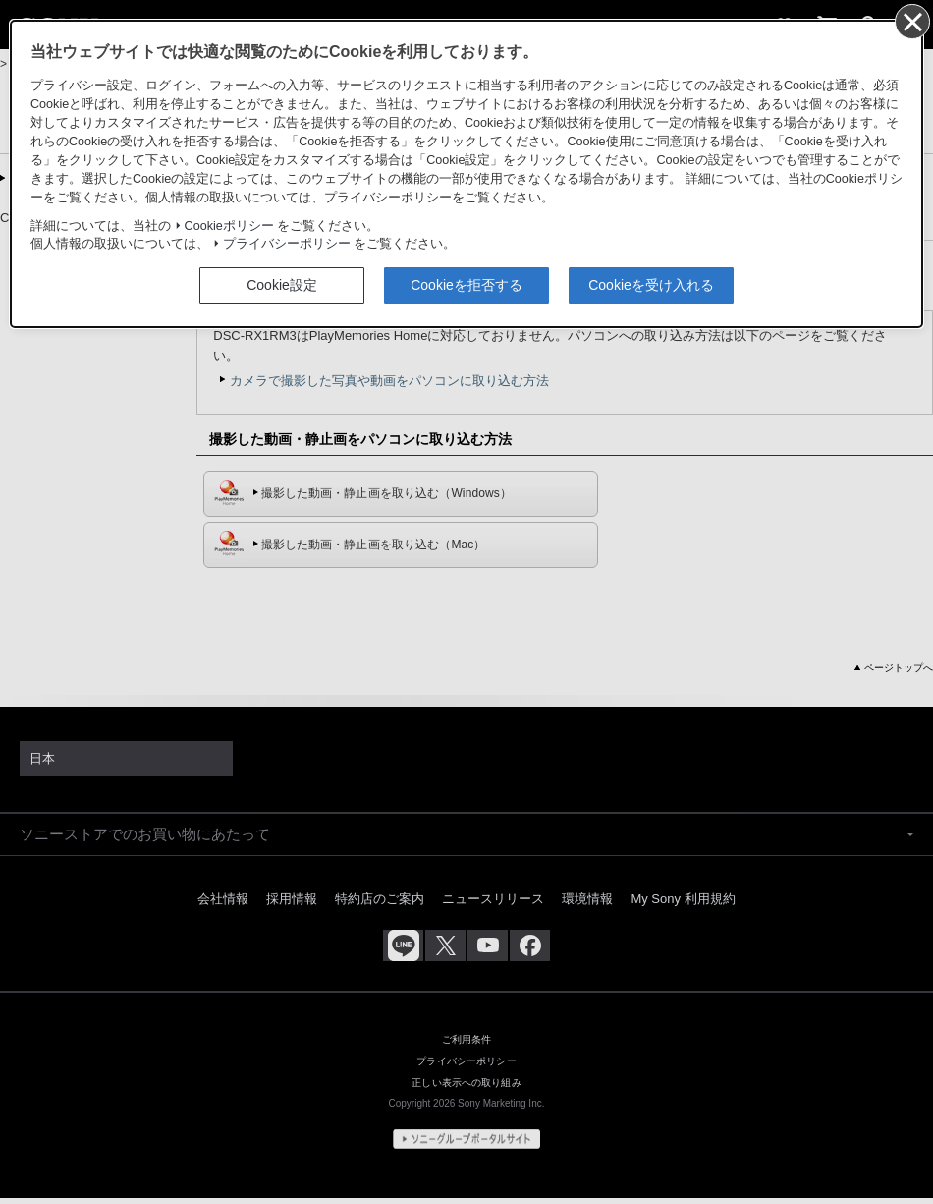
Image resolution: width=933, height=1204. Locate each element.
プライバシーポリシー (287, 244)
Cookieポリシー (229, 226)
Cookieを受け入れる (651, 285)
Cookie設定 (282, 285)
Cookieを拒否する (466, 285)
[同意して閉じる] (911, 20)
